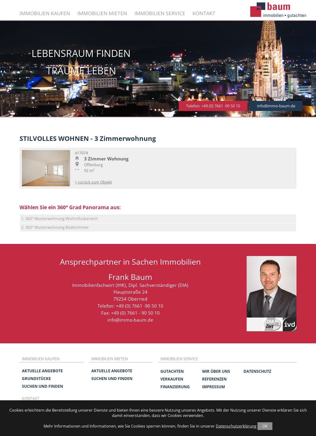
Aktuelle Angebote (42, 371)
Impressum (213, 386)
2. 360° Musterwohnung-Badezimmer (55, 227)
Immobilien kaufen (45, 13)
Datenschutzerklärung (236, 426)
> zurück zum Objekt (93, 182)
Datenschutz (257, 371)
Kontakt (203, 13)
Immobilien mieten (102, 13)
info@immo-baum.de (276, 106)
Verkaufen (171, 379)
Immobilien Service (159, 13)
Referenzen (214, 379)
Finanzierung (175, 386)
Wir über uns (216, 371)
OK (265, 426)
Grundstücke (36, 378)
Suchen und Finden (42, 386)
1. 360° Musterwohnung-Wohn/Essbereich (59, 218)
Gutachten (172, 371)
